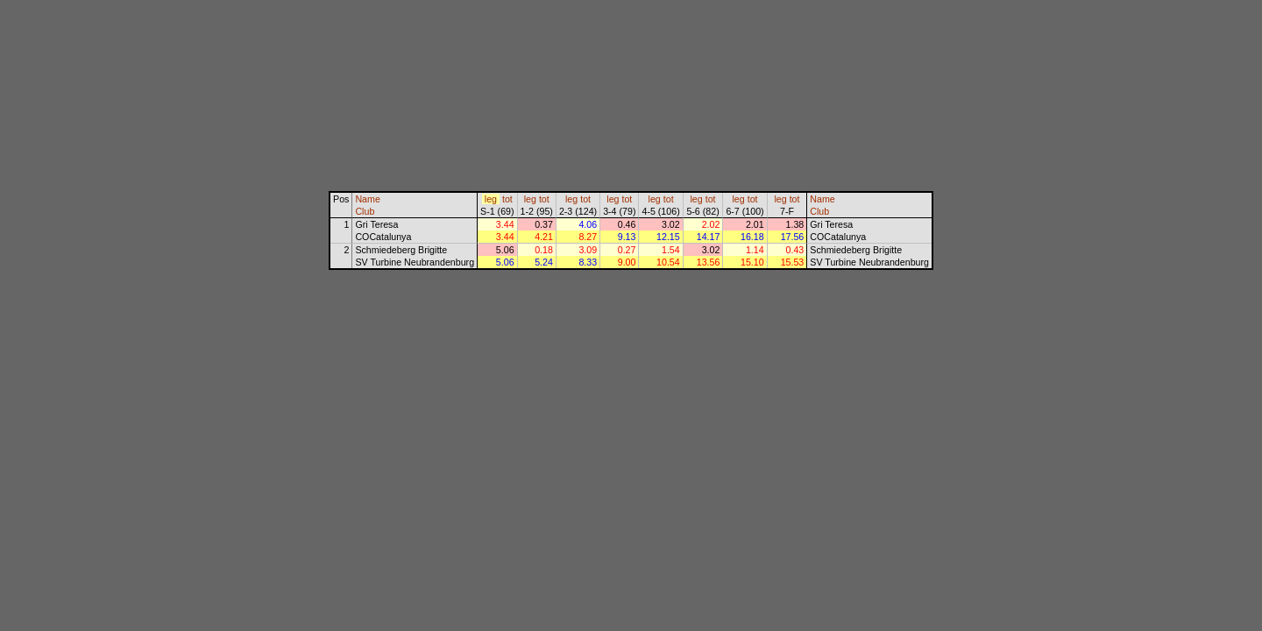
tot (507, 199)
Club (364, 211)
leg (491, 199)
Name (367, 199)
